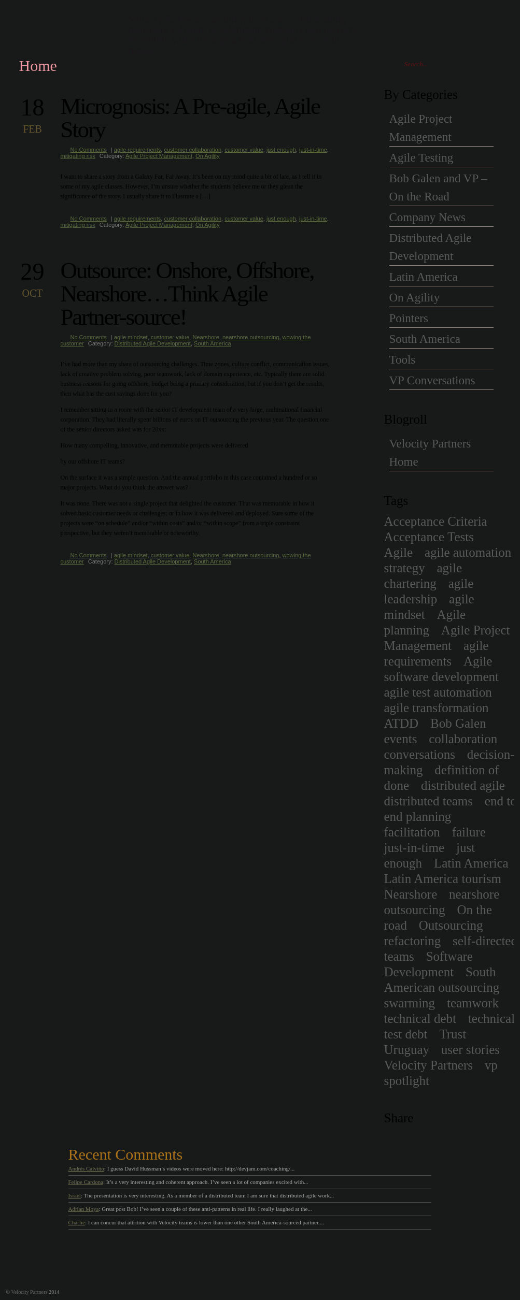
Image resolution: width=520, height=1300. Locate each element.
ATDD (401, 723)
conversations (419, 754)
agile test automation (438, 692)
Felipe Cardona (86, 1182)
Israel (74, 1195)
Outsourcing (451, 925)
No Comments (89, 150)
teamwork (473, 1003)
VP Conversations (432, 380)
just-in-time (313, 150)
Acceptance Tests (429, 537)
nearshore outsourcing (250, 337)
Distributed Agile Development (153, 343)
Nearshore (205, 337)
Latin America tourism (442, 879)
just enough (281, 150)
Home (38, 65)
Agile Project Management (158, 156)
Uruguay (406, 1050)
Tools (402, 359)
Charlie (76, 1222)
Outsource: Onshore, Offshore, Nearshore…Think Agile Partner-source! (187, 293)
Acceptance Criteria (435, 521)
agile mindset (131, 337)
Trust (452, 1034)
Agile (398, 552)
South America (212, 343)
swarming (409, 1003)
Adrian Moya (83, 1209)
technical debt (420, 1018)
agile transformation (436, 708)
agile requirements (137, 150)
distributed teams (428, 801)
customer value (243, 150)
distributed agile (463, 785)
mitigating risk (78, 156)
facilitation (412, 832)
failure (469, 832)
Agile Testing (421, 157)
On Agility (207, 156)
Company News (427, 217)
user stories (470, 1050)
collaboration (463, 739)
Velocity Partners (428, 1065)
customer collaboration (192, 150)
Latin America (423, 276)
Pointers (408, 318)
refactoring (412, 941)
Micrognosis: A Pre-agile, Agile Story (190, 117)
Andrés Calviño (86, 1168)
